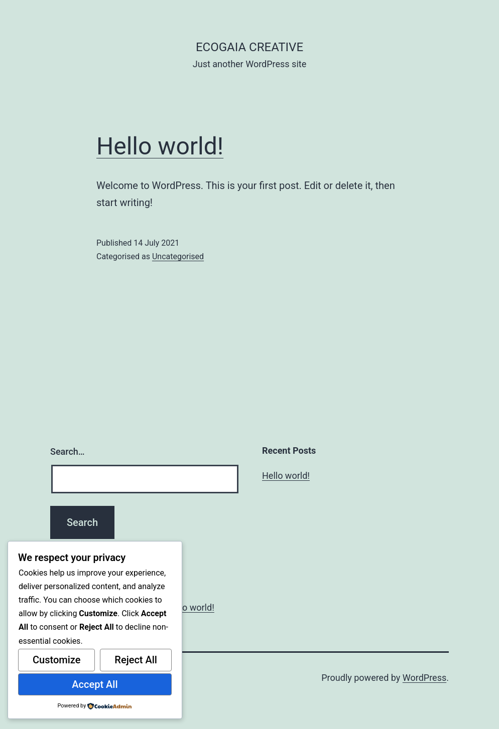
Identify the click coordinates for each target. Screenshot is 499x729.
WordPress (424, 677)
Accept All (94, 684)
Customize (56, 660)
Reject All (135, 660)
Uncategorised (178, 256)
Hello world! (159, 146)
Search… (67, 451)
